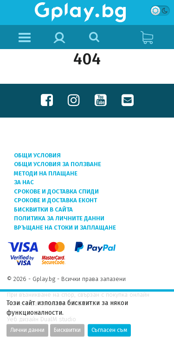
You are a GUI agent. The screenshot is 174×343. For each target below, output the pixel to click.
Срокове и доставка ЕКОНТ (55, 200)
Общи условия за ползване (57, 164)
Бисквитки (67, 330)
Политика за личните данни (59, 218)
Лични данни (27, 330)
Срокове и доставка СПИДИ (56, 191)
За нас (24, 182)
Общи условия (37, 155)
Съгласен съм (109, 330)
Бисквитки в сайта (43, 209)
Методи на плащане (45, 173)
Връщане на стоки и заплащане (65, 227)
